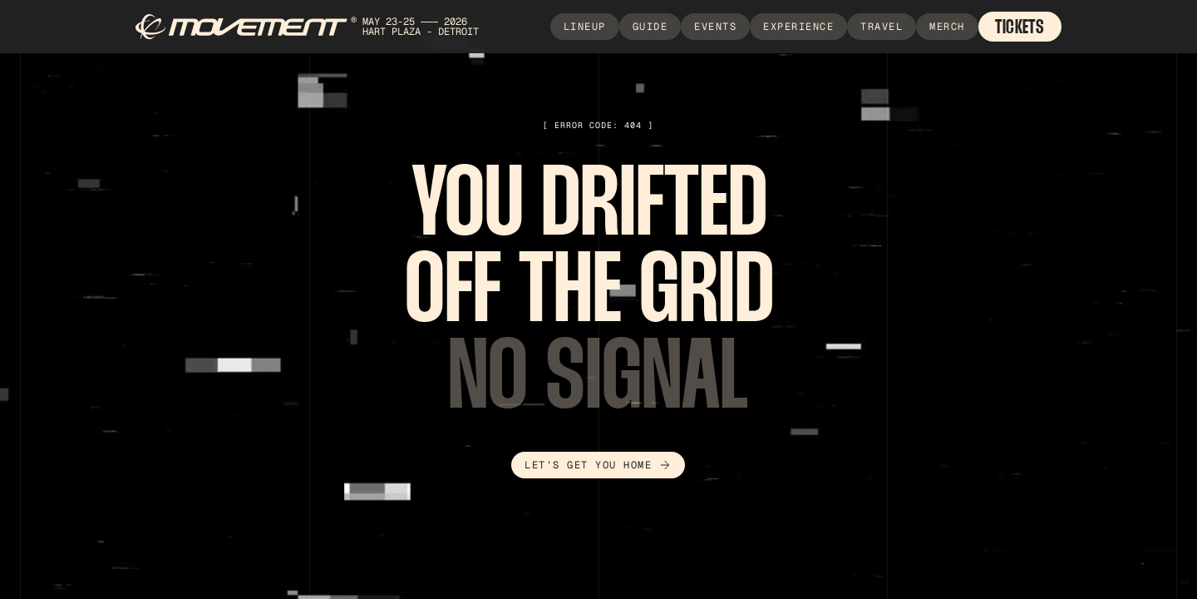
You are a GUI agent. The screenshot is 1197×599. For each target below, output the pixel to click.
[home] (319, 27)
